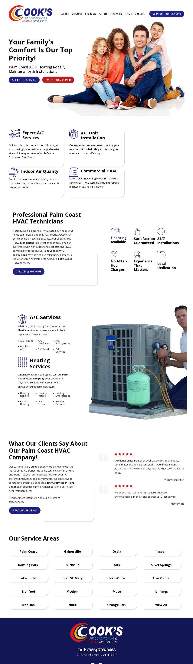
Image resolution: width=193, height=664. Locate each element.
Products (90, 12)
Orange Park (116, 581)
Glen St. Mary (72, 554)
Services (77, 12)
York (116, 541)
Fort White (117, 554)
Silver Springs (161, 541)
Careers (75, 650)
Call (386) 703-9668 (28, 248)
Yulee (72, 581)
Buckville (72, 541)
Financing (117, 12)
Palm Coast (28, 528)
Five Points (161, 554)
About (65, 12)
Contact (140, 12)
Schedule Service (24, 80)
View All (161, 581)
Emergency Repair (58, 80)
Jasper (161, 528)
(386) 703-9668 (101, 626)
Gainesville (72, 528)
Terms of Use (128, 650)
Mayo (117, 568)
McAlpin (73, 568)
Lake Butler (28, 554)
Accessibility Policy (151, 650)
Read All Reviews (25, 487)
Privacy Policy (108, 650)
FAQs (129, 12)
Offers (103, 12)
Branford (28, 568)
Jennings (161, 568)
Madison (28, 581)
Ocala (117, 528)
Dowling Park (28, 541)
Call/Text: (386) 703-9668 (166, 12)
